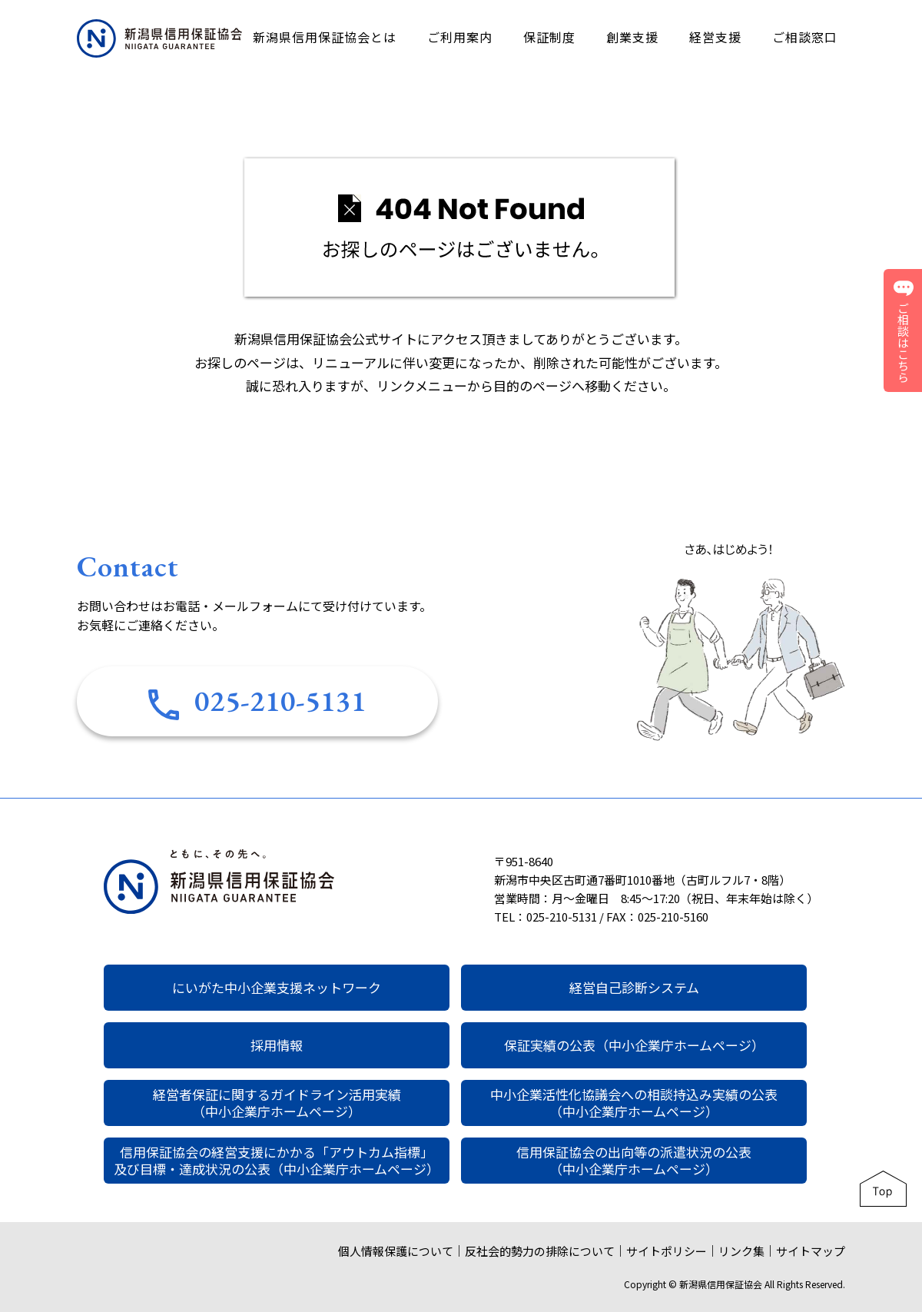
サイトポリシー (666, 1251)
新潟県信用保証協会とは (324, 37)
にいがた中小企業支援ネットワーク (276, 987)
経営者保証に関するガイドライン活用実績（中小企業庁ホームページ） (277, 1102)
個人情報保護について (395, 1251)
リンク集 (741, 1251)
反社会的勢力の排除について (540, 1251)
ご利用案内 (460, 37)
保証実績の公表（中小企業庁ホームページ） (634, 1045)
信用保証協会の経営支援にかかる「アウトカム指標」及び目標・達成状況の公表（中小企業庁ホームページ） (276, 1160)
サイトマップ (810, 1251)
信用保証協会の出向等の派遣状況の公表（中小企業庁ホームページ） (633, 1160)
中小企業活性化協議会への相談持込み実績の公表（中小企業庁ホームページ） (634, 1102)
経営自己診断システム (634, 987)
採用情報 (276, 1045)
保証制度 (549, 37)
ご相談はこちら (904, 330)
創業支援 (632, 37)
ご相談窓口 (804, 37)
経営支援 (715, 37)
